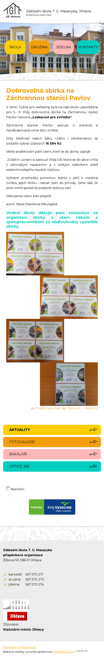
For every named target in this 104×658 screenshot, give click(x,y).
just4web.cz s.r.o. (64, 652)
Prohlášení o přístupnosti (19, 647)
